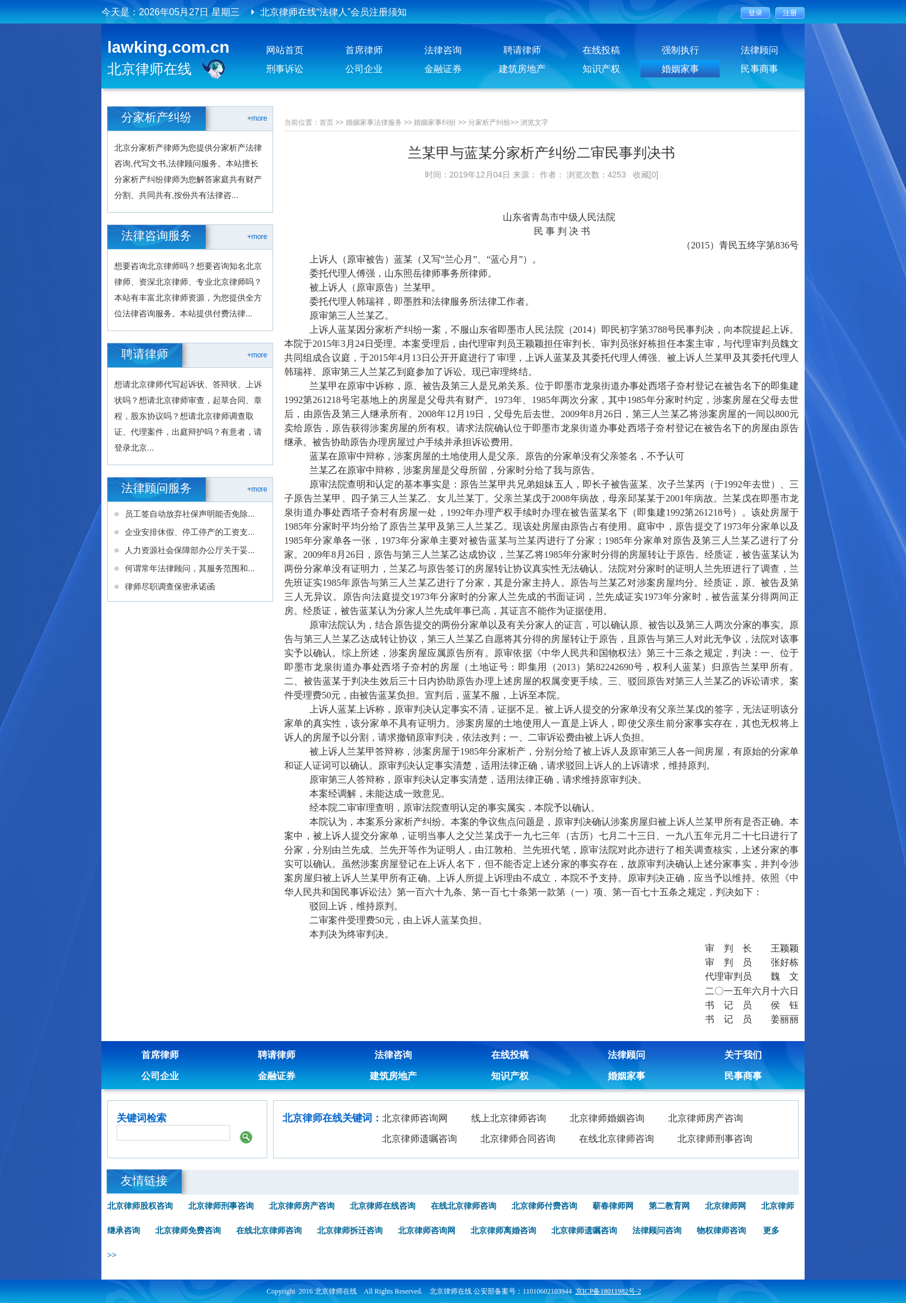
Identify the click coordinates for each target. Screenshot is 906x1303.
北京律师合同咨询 (518, 1139)
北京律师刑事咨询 (714, 1139)
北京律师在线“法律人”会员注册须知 (333, 12)
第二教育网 (669, 1206)
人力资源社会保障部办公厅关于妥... (190, 550)
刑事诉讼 (285, 69)
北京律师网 (725, 1206)
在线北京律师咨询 (616, 1139)
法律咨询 (443, 50)
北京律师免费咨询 (188, 1230)
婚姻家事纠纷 (435, 122)
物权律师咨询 (721, 1230)
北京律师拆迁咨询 (350, 1230)
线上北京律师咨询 (508, 1118)
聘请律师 (522, 50)
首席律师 (364, 50)
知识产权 (601, 69)
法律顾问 (759, 50)
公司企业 (364, 69)
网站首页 (285, 50)
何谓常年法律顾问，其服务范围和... (190, 568)
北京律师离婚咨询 (503, 1230)
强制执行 (680, 50)
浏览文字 (534, 122)
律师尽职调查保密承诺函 (170, 586)
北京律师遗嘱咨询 (419, 1139)
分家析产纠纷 (489, 122)
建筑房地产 (522, 69)
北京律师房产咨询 (705, 1118)
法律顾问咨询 (657, 1230)
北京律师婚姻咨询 (607, 1118)
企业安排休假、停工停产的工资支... (190, 532)
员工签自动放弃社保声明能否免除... (190, 514)
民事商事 (759, 69)
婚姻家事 (680, 69)
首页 (326, 122)
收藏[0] (646, 174)
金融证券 (443, 69)
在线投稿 (601, 50)
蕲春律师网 (612, 1206)
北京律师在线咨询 (382, 1206)
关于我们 (743, 1055)
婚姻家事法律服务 (374, 122)
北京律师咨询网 (415, 1118)
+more (257, 118)
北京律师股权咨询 (140, 1206)
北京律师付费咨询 (544, 1206)
